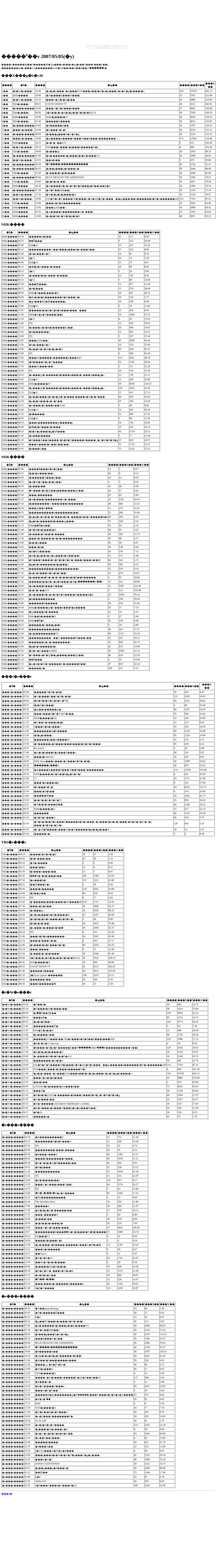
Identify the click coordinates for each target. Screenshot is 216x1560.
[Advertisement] (108, 22)
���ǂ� (6, 1493)
